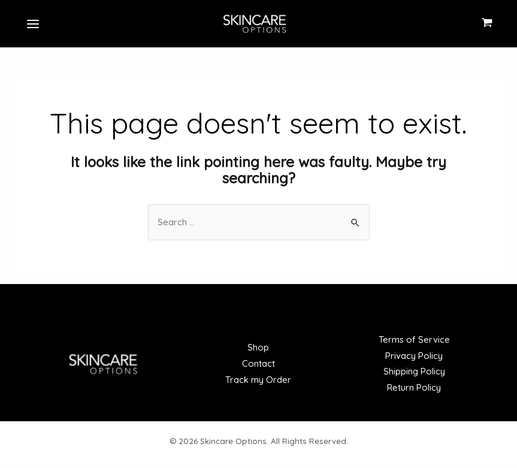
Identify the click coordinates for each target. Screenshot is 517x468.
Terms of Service (414, 340)
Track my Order (258, 381)
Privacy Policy (414, 356)
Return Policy (414, 388)
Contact (258, 364)
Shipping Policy (414, 372)
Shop (258, 348)
